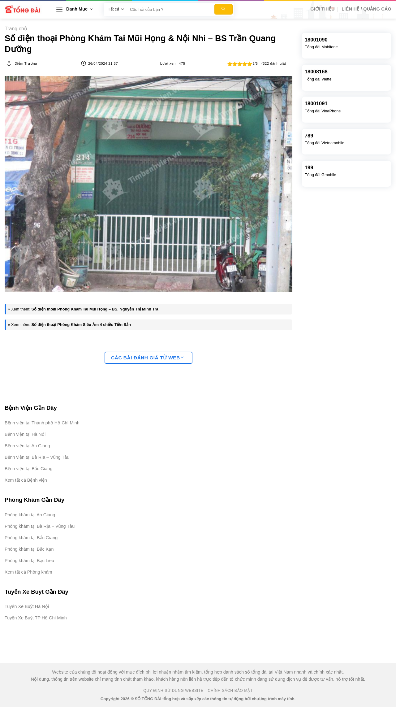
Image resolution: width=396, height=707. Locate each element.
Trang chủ (16, 28)
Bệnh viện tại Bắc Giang (28, 468)
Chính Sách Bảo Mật (230, 690)
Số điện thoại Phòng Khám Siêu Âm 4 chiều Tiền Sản (81, 324)
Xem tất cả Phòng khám (28, 572)
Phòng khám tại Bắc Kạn (29, 549)
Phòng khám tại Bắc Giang (31, 537)
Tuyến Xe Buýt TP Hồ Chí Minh (36, 617)
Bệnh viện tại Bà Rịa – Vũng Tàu (37, 457)
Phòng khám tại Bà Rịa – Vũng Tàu (40, 526)
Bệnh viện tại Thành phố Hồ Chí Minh (42, 422)
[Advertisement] (365, 614)
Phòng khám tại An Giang (30, 514)
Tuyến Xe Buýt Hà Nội (27, 606)
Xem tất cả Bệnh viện (26, 480)
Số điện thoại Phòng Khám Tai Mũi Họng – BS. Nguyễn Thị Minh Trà (95, 309)
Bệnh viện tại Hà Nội (25, 434)
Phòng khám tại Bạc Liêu (29, 560)
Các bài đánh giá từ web (147, 358)
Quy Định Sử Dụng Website (173, 690)
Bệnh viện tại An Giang (27, 445)
